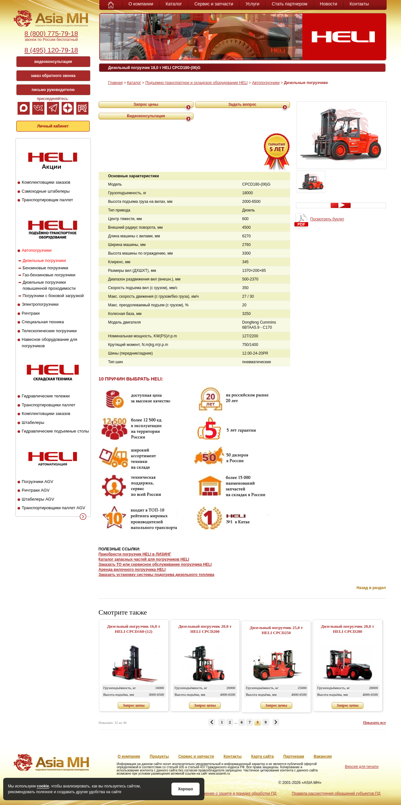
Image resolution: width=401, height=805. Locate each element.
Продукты (159, 756)
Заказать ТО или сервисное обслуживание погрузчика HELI (155, 564)
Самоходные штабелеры (46, 191)
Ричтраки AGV (35, 490)
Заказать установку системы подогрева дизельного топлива (157, 574)
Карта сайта (262, 756)
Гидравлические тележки (46, 396)
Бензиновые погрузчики (45, 267)
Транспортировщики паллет (48, 404)
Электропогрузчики (40, 304)
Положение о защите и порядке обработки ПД (235, 793)
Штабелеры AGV (38, 499)
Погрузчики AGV (37, 481)
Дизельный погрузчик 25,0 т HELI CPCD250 (276, 630)
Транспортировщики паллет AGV (53, 507)
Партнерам (293, 756)
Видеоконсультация (146, 116)
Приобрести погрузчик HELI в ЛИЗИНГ (135, 554)
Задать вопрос (242, 104)
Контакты (359, 3)
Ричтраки (31, 313)
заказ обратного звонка (53, 75)
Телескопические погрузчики (49, 330)
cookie (43, 786)
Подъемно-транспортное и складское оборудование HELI (196, 82)
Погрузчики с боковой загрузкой (53, 295)
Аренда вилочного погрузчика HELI (132, 569)
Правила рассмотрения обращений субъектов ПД (336, 793)
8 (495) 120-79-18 (51, 50)
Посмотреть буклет (327, 219)
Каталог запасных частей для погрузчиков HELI (144, 559)
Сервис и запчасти (213, 3)
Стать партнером (289, 3)
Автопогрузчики (36, 250)
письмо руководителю (53, 90)
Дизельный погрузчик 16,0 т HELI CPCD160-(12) (133, 629)
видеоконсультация (53, 61)
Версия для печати (361, 766)
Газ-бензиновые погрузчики (49, 274)
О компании (141, 3)
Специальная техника (43, 321)
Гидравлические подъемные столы (55, 431)
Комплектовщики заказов (46, 182)
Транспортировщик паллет (47, 199)
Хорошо (185, 789)
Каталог (174, 3)
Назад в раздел (371, 588)
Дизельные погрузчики (44, 260)
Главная (115, 82)
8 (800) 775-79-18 (51, 33)
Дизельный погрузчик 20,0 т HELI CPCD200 (204, 629)
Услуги (252, 3)
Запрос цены (145, 104)
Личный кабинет (52, 126)
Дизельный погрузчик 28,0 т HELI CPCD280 (347, 629)
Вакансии (323, 756)
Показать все (374, 722)
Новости (328, 3)
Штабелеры (33, 422)
